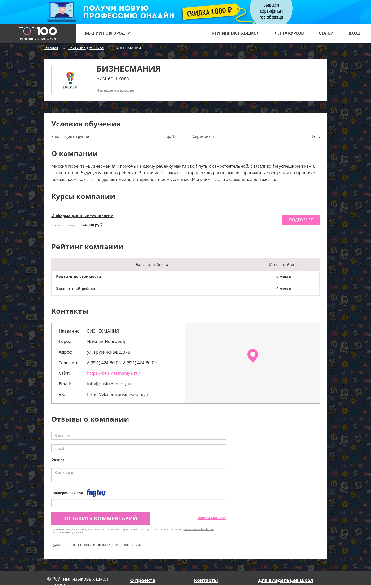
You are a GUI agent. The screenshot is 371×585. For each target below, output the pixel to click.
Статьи (326, 33)
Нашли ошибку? (212, 518)
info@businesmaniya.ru (110, 384)
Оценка (57, 459)
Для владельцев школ (285, 580)
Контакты (206, 580)
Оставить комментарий (100, 518)
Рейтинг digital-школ (236, 33)
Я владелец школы (115, 90)
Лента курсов (289, 33)
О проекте (142, 580)
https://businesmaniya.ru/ (113, 373)
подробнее (301, 219)
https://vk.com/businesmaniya (117, 394)
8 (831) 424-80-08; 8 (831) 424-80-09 (122, 362)
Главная (51, 47)
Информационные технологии (82, 215)
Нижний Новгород (106, 33)
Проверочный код (67, 492)
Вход (354, 33)
